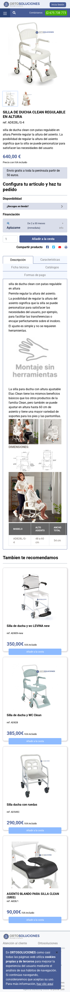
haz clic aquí (45, 984)
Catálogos (52, 267)
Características (50, 259)
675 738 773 (56, 13)
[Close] (57, 952)
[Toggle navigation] (5, 12)
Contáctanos (35, 12)
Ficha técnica (20, 267)
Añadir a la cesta (35, 651)
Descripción (18, 260)
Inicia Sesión (58, 4)
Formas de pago (35, 275)
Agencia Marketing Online (36, 989)
